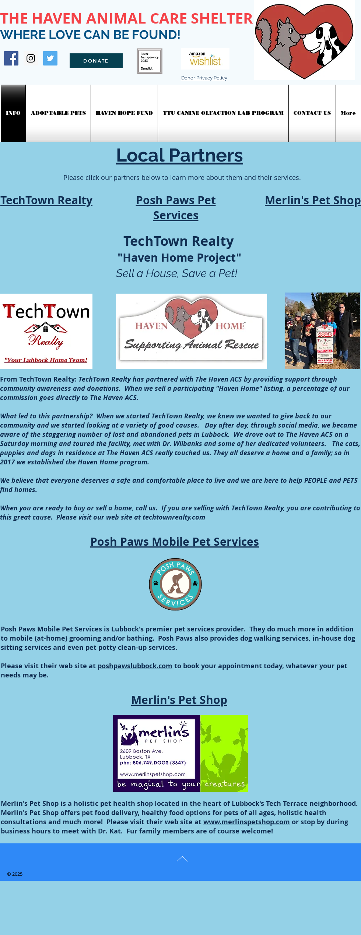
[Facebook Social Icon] (11, 58)
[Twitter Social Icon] (50, 58)
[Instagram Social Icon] (31, 58)
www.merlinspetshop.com (246, 821)
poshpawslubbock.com (135, 665)
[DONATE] (96, 60)
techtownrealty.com (174, 517)
